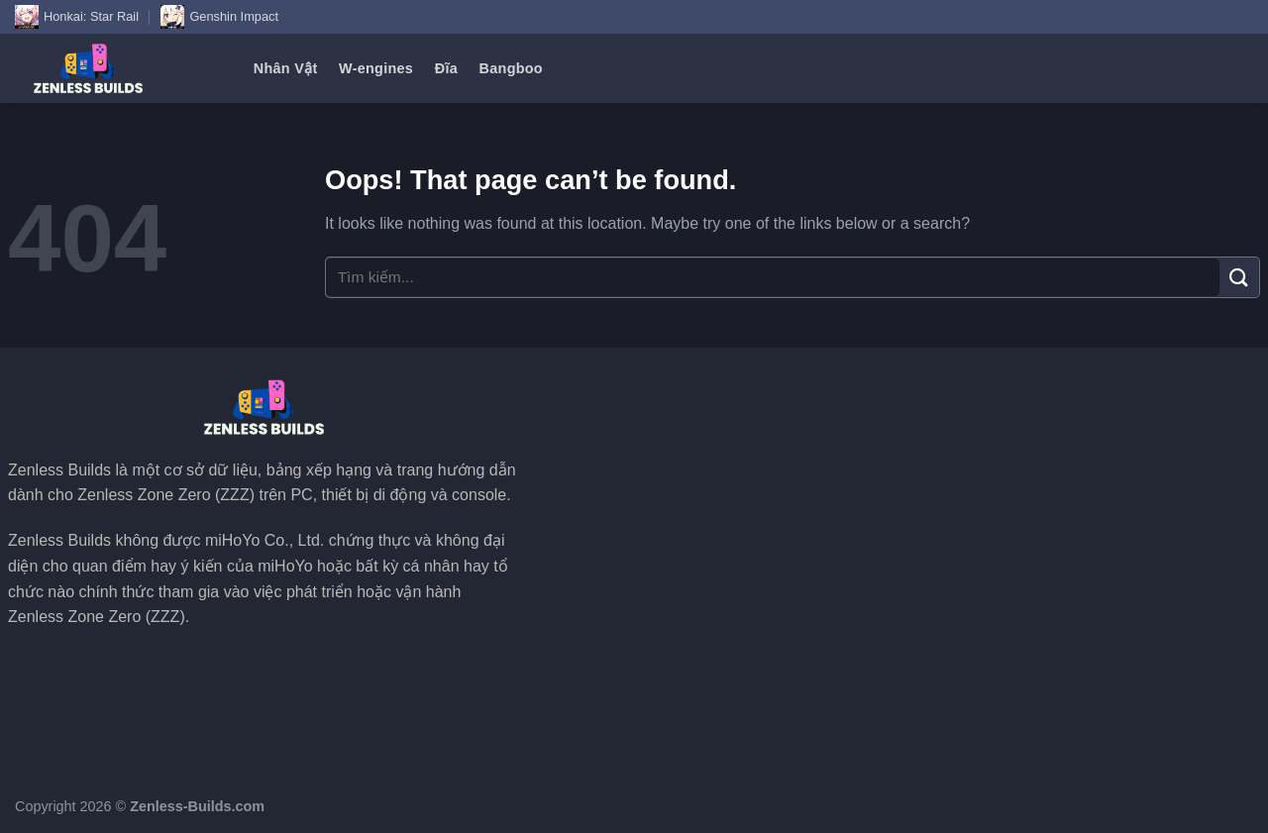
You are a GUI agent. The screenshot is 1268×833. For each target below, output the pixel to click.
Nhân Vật (286, 68)
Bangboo (511, 68)
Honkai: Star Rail (77, 17)
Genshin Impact (219, 17)
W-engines (376, 68)
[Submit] (1239, 277)
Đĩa (446, 68)
